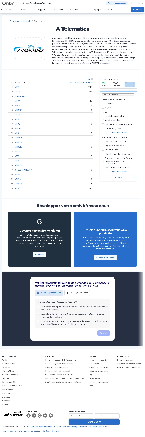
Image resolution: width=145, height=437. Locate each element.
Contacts (6, 401)
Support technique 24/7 (98, 360)
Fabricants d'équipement (12, 386)
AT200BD (19, 115)
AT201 (17, 105)
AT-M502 (18, 184)
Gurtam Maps (8, 371)
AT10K (17, 101)
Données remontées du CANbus (119, 158)
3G (106, 112)
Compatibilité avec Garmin (117, 167)
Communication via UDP (115, 142)
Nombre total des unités (81, 82)
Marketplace (7, 389)
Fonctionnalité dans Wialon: (114, 138)
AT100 (17, 188)
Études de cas (94, 378)
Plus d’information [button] (118, 132)
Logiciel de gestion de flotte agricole (60, 360)
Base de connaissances (98, 382)
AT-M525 (18, 110)
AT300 (18, 128)
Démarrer (137, 10)
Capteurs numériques (115, 146)
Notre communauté (125, 360)
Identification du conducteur (118, 154)
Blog (90, 375)
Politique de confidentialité (39, 427)
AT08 (17, 87)
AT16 (17, 133)
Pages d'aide (93, 364)
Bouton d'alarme (112, 150)
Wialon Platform (9, 364)
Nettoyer (118, 177)
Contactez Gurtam (50, 431)
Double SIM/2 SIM (113, 129)
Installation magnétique (115, 116)
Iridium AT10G (21, 96)
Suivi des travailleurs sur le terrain (59, 375)
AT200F (18, 152)
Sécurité (5, 378)
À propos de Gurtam (12, 431)
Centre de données (10, 375)
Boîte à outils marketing (98, 371)
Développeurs (8, 393)
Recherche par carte (105, 257)
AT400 (18, 179)
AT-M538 (18, 142)
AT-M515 (18, 147)
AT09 (17, 156)
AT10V (17, 124)
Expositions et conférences (128, 367)
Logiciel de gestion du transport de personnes (64, 378)
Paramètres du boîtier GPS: (114, 100)
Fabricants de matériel (20, 21)
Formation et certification (99, 367)
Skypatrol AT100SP (23, 170)
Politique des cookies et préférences (70, 427)
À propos (6, 397)
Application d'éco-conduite (56, 367)
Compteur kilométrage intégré (118, 124)
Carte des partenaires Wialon (129, 364)
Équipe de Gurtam (32, 431)
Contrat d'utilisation (98, 427)
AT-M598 (18, 165)
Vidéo (90, 386)
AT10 (17, 161)
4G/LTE (108, 108)
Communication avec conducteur (114, 162)
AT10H (17, 175)
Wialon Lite (7, 367)
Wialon (5, 360)
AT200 (17, 92)
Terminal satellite (112, 120)
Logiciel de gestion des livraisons (59, 364)
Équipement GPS (9, 382)
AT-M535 (18, 138)
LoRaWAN (109, 104)
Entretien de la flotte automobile (58, 371)
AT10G (17, 119)
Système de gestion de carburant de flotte (63, 382)
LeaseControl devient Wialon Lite (38, 3)
